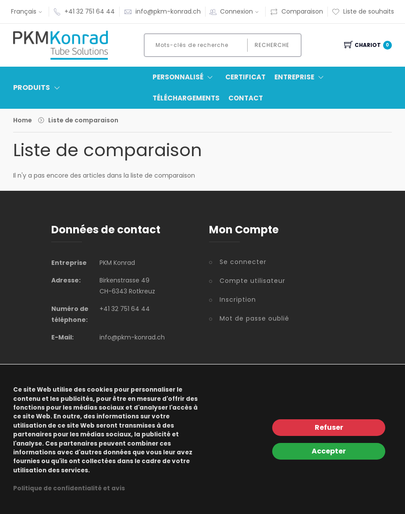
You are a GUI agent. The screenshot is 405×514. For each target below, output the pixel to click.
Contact (245, 98)
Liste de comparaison (83, 120)
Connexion (240, 11)
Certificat (245, 77)
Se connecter (243, 261)
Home (22, 120)
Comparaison (296, 11)
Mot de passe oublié (254, 318)
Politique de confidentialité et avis (69, 488)
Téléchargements (186, 98)
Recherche (272, 45)
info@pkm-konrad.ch (168, 11)
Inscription (238, 299)
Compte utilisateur (252, 280)
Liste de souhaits (363, 11)
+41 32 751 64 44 (89, 11)
